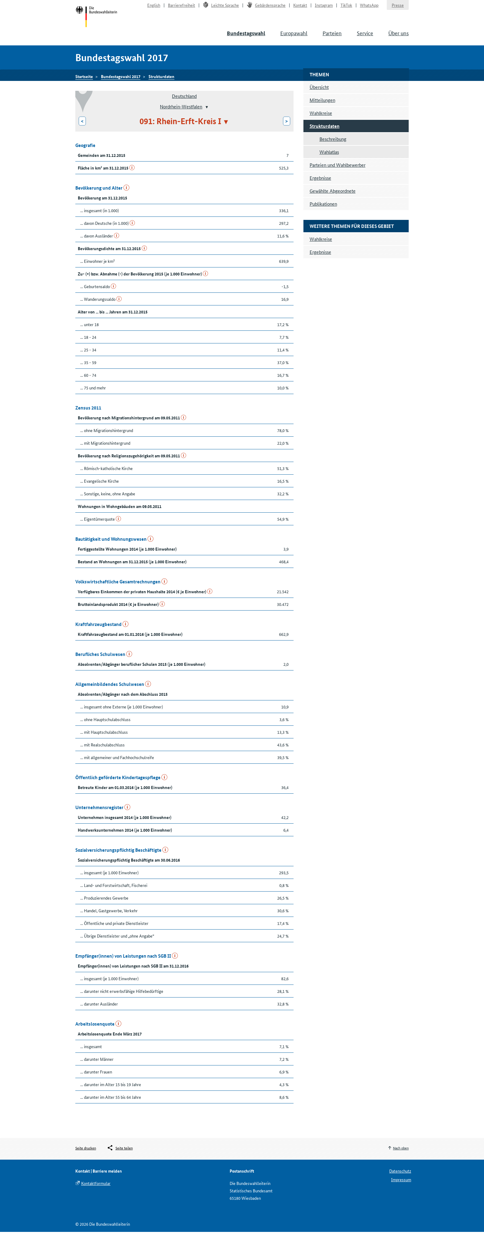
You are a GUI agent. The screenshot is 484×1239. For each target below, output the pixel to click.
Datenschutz (400, 1178)
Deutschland (184, 103)
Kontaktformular (96, 1190)
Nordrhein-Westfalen (181, 113)
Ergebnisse (320, 185)
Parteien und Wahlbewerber (337, 172)
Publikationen (323, 211)
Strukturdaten (161, 82)
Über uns (398, 37)
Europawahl (293, 37)
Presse (398, 8)
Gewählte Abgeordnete (333, 198)
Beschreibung (332, 146)
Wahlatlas (329, 159)
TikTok (346, 8)
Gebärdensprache (266, 8)
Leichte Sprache (221, 8)
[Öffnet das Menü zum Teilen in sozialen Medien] (120, 1155)
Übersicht (319, 94)
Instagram (324, 8)
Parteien (332, 37)
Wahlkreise (321, 120)
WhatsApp (369, 8)
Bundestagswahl (246, 37)
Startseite (97, 21)
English (153, 8)
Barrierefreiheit (181, 8)
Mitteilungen (322, 107)
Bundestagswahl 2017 (120, 82)
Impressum (401, 1186)
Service (365, 37)
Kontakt (300, 8)
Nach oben (401, 1155)
